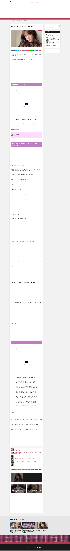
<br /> (13, 274)
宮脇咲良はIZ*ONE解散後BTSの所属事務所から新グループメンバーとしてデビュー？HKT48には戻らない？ (16, 531)
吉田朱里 (17, 123)
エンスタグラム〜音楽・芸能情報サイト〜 (38, 547)
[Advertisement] (35, 11)
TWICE (49, 27)
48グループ (14, 20)
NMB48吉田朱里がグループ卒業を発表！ (22, 20)
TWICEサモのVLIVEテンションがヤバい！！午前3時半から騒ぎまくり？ (25, 458)
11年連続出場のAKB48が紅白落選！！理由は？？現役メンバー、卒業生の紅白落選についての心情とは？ (28, 531)
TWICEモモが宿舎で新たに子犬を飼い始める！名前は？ (23, 455)
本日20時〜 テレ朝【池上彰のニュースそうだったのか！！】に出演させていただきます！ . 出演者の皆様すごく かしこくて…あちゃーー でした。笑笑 (26, 120)
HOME (11, 20)
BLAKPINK (52, 27)
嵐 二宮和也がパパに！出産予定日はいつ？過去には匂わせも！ (24, 463)
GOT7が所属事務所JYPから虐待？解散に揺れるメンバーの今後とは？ (25, 461)
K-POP (47, 27)
